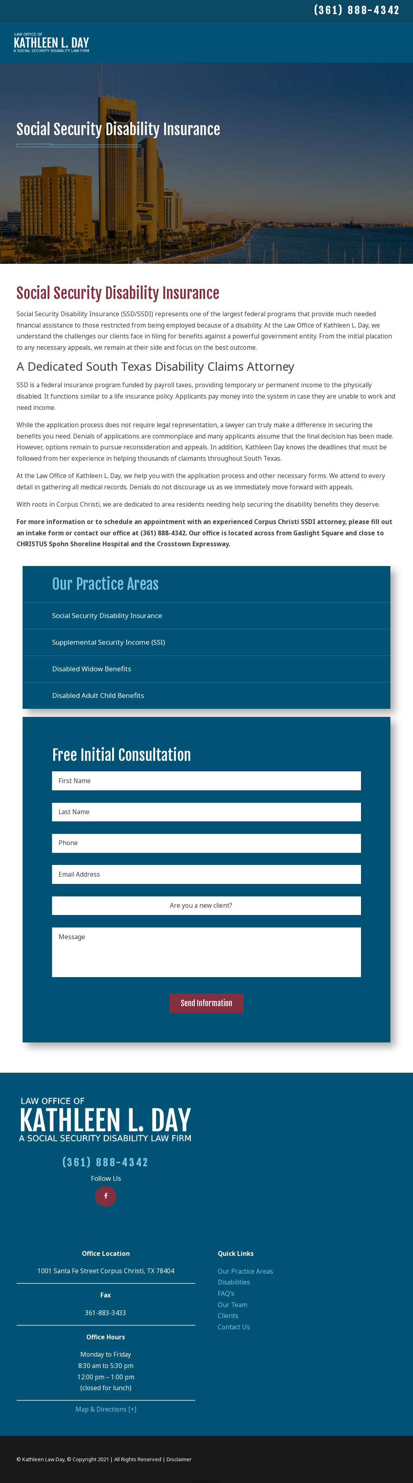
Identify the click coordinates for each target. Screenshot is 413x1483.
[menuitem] (307, 1271)
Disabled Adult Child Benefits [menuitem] (98, 695)
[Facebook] (106, 1196)
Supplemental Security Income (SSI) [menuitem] (108, 642)
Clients (228, 1316)
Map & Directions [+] (105, 1409)
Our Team (232, 1305)
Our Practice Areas (245, 1271)
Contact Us (234, 1327)
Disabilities (234, 1282)
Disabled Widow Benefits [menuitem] (91, 668)
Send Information (206, 1003)
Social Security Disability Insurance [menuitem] (107, 615)
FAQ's (226, 1293)
